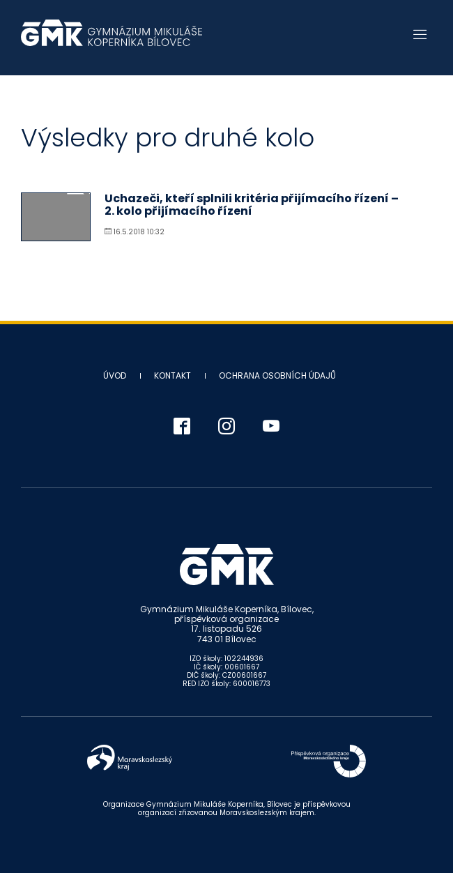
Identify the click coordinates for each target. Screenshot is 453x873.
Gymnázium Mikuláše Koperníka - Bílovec (111, 40)
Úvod (114, 375)
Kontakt (172, 375)
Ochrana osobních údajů (277, 375)
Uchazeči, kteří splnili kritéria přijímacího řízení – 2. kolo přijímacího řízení (252, 204)
